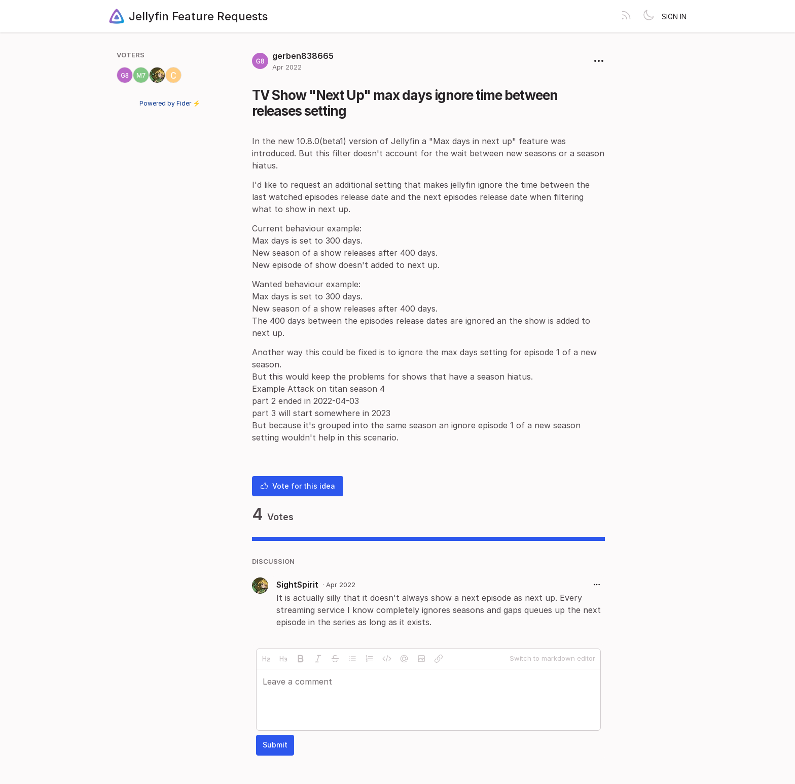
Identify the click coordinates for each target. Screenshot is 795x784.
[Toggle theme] (648, 16)
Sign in (674, 16)
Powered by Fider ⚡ (169, 103)
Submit (275, 744)
